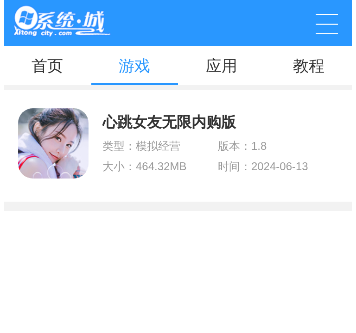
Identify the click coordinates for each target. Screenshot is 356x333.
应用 (221, 65)
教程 (308, 65)
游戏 (134, 65)
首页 (47, 65)
